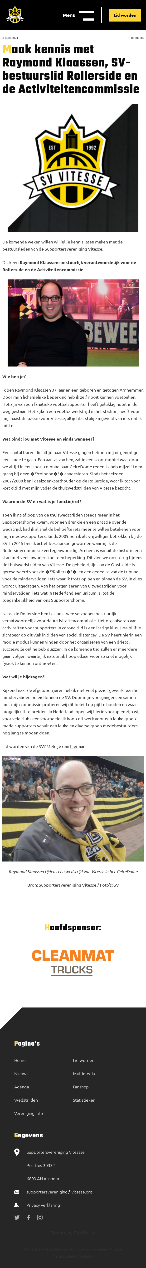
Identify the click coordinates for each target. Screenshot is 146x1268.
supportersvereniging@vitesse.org (59, 1191)
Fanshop (81, 1086)
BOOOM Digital (80, 1256)
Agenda (21, 1086)
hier (74, 746)
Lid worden (125, 15)
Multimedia (84, 1073)
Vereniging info (28, 1113)
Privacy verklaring (43, 1205)
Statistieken (84, 1100)
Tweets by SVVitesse (73, 1232)
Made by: (60, 1256)
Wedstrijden (26, 1100)
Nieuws (21, 1073)
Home (20, 1060)
